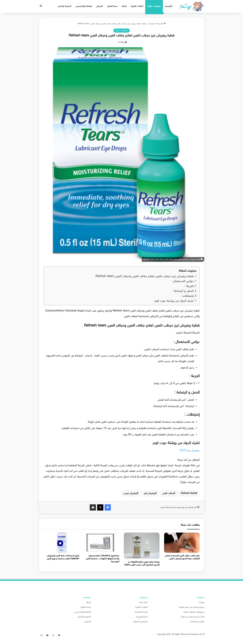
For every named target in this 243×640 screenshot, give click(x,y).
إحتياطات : (187, 296)
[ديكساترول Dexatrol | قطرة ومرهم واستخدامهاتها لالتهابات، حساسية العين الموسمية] (101, 543)
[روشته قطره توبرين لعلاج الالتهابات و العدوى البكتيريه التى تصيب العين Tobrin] (141, 546)
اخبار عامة (143, 602)
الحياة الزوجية (142, 617)
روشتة (201, 602)
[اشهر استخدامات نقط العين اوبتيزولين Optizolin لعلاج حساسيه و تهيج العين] (61, 543)
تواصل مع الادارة (197, 621)
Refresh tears (188, 493)
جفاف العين (168, 493)
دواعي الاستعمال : (182, 281)
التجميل (99, 6)
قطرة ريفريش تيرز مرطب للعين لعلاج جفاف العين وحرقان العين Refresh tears (144, 276)
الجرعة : (189, 286)
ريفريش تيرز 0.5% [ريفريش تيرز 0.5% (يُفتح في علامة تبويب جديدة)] (189, 450)
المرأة (124, 6)
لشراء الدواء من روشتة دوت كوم (174, 301)
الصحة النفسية (141, 612)
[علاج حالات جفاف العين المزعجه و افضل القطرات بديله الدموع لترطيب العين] (182, 543)
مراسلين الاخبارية (140, 621)
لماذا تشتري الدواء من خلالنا (192, 617)
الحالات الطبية (137, 6)
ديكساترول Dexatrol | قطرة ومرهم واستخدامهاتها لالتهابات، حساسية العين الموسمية (102, 558)
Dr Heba (121, 42)
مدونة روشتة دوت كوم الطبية (191, 607)
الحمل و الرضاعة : (183, 291)
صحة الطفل (112, 6)
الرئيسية (168, 6)
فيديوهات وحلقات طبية (193, 612)
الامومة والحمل (64, 6)
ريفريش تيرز (149, 493)
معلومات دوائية (154, 6)
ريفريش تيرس (130, 493)
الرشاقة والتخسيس (83, 6)
